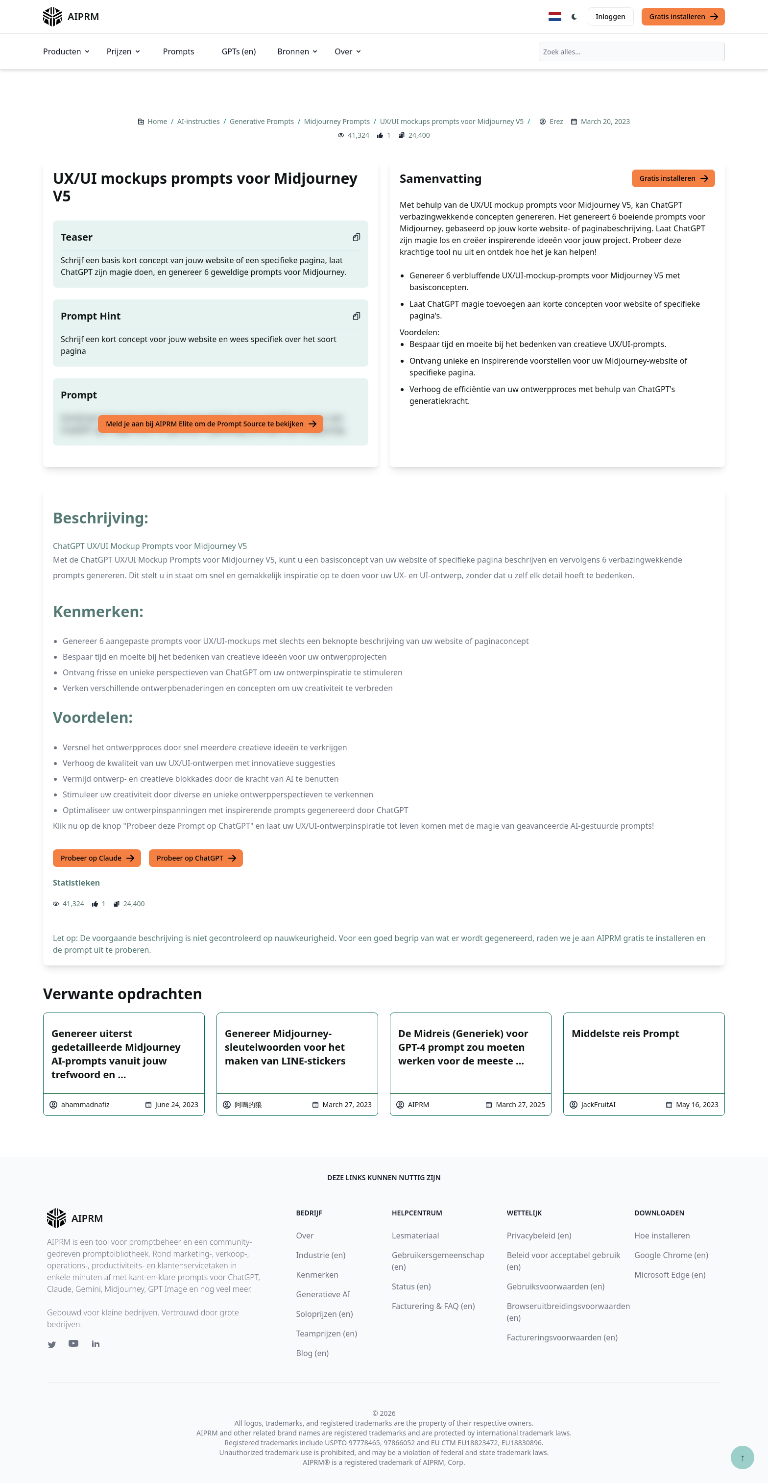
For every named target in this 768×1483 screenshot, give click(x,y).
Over (348, 51)
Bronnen (298, 51)
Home (158, 121)
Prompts (178, 51)
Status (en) (411, 1286)
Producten (67, 51)
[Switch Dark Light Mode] (574, 16)
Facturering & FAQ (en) (433, 1306)
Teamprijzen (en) (326, 1333)
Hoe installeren (662, 1235)
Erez (556, 121)
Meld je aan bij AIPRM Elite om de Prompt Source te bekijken (211, 424)
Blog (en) (312, 1353)
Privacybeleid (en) (539, 1235)
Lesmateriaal (415, 1235)
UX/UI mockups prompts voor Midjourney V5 (453, 121)
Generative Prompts (263, 121)
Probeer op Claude (98, 858)
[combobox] (632, 52)
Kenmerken (317, 1274)
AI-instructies (199, 121)
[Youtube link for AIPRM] (74, 1346)
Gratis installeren (684, 17)
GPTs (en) (239, 51)
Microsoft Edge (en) (669, 1274)
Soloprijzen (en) (324, 1314)
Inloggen (610, 16)
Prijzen (124, 51)
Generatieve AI (323, 1294)
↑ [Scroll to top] (742, 1457)
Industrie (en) (320, 1255)
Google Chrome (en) (671, 1255)
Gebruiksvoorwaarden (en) (556, 1286)
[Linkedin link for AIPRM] (98, 1346)
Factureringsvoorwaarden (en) (562, 1337)
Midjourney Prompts (338, 121)
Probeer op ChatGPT (197, 858)
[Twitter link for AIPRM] (52, 1345)
